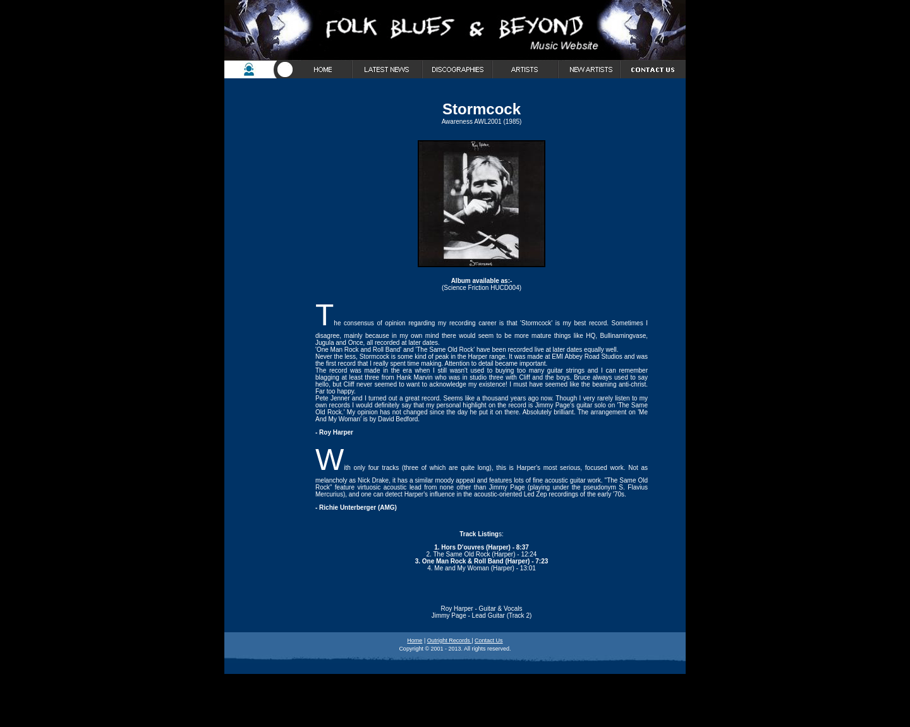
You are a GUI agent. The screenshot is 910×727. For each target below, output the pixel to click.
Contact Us (489, 640)
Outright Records (449, 640)
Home (414, 640)
